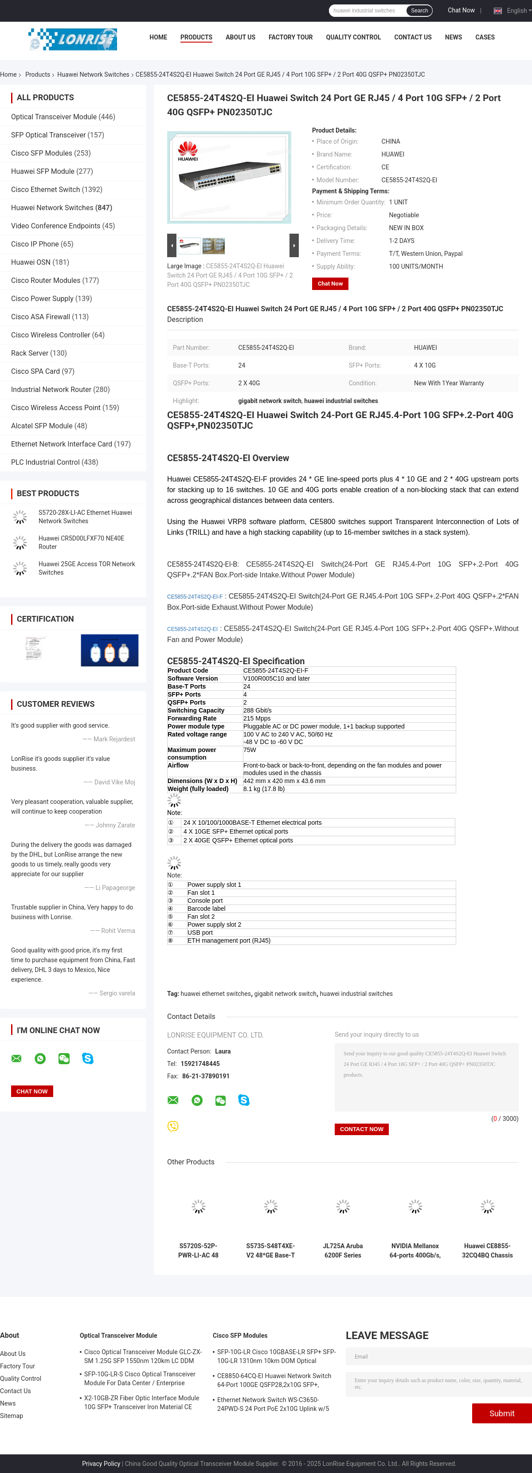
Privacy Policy (101, 1463)
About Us (240, 37)
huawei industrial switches (356, 993)
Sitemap (11, 1415)
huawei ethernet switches (216, 993)
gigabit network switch (285, 993)
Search (419, 11)
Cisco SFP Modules (41, 153)
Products (196, 37)
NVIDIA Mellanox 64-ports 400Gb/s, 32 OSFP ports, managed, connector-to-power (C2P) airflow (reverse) (415, 1250)
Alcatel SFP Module (42, 426)
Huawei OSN (31, 262)
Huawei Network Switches (93, 74)
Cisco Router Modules (46, 280)
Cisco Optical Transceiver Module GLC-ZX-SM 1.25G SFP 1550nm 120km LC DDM (143, 1356)
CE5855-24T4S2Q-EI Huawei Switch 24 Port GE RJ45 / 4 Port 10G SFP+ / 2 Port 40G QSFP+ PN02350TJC (230, 275)
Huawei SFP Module (42, 171)
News (453, 37)
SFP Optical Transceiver (48, 135)
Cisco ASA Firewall (40, 317)
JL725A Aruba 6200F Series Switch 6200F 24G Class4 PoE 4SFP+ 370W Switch (342, 1250)
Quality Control (353, 37)
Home (158, 37)
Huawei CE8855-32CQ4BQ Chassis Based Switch (487, 1250)
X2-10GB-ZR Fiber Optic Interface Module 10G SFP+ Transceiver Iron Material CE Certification (141, 1404)
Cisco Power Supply (42, 298)
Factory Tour (291, 37)
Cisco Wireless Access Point (56, 408)
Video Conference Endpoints (56, 226)
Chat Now (461, 10)
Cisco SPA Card (35, 371)
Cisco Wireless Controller (50, 335)
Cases (485, 37)
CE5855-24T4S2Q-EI (192, 629)
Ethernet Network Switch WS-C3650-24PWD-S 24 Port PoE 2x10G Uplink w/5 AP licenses (273, 1405)
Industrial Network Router (51, 389)
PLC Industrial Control (45, 462)
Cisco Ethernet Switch (45, 189)
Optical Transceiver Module (54, 117)
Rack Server (29, 353)
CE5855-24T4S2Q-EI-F (195, 597)
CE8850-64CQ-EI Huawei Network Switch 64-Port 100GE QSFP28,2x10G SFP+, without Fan (274, 1381)
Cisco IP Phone (35, 244)
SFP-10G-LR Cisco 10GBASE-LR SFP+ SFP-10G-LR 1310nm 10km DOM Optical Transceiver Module (276, 1357)
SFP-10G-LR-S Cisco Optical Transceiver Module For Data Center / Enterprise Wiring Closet (140, 1380)
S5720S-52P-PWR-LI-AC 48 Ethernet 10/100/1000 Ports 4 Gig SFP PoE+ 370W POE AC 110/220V (198, 1250)
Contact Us (412, 37)
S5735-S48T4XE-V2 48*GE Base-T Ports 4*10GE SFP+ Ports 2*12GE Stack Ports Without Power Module (270, 1250)
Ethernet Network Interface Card (61, 444)
